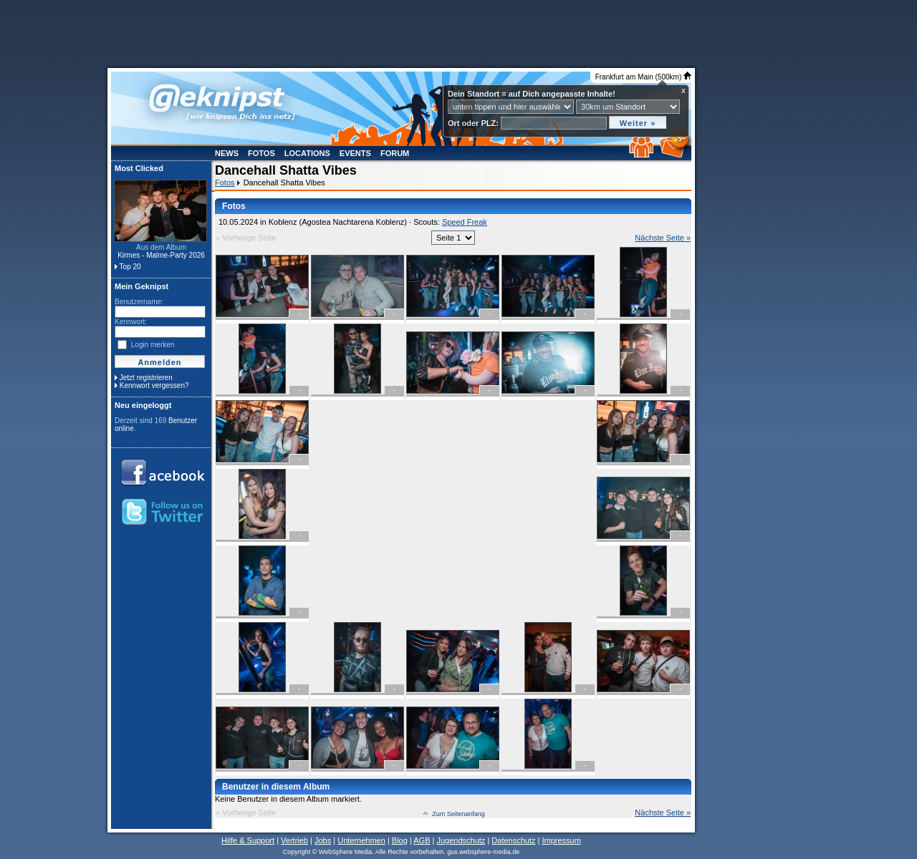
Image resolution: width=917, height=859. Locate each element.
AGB (421, 840)
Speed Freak (464, 222)
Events (355, 153)
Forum (394, 153)
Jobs (323, 840)
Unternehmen (361, 840)
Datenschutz (513, 840)
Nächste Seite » (663, 237)
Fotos (261, 153)
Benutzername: (139, 302)
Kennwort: (131, 322)
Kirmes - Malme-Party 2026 (161, 255)
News (227, 153)
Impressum (561, 840)
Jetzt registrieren (146, 378)
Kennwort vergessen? (154, 385)
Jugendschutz (460, 840)
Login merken (153, 345)
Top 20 (130, 267)
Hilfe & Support (247, 840)
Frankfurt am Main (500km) (643, 77)
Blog (400, 840)
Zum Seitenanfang (458, 813)
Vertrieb (294, 840)
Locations (307, 153)
